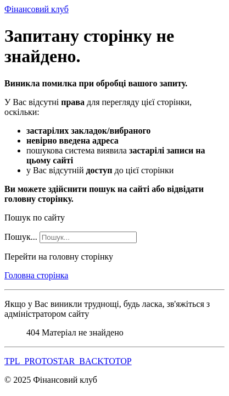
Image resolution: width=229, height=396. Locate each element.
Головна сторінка (36, 275)
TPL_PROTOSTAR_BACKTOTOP (68, 361)
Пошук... (20, 236)
